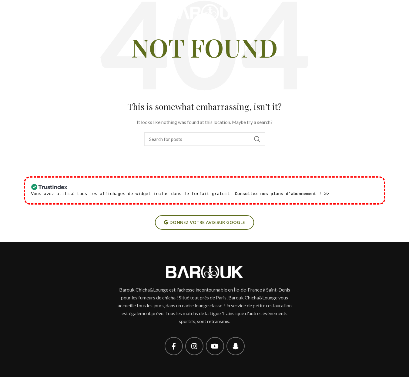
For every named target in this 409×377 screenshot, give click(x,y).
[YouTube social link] (215, 346)
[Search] (204, 139)
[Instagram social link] (194, 346)
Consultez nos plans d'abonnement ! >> (282, 194)
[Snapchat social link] (235, 346)
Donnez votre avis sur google (204, 222)
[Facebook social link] (174, 346)
